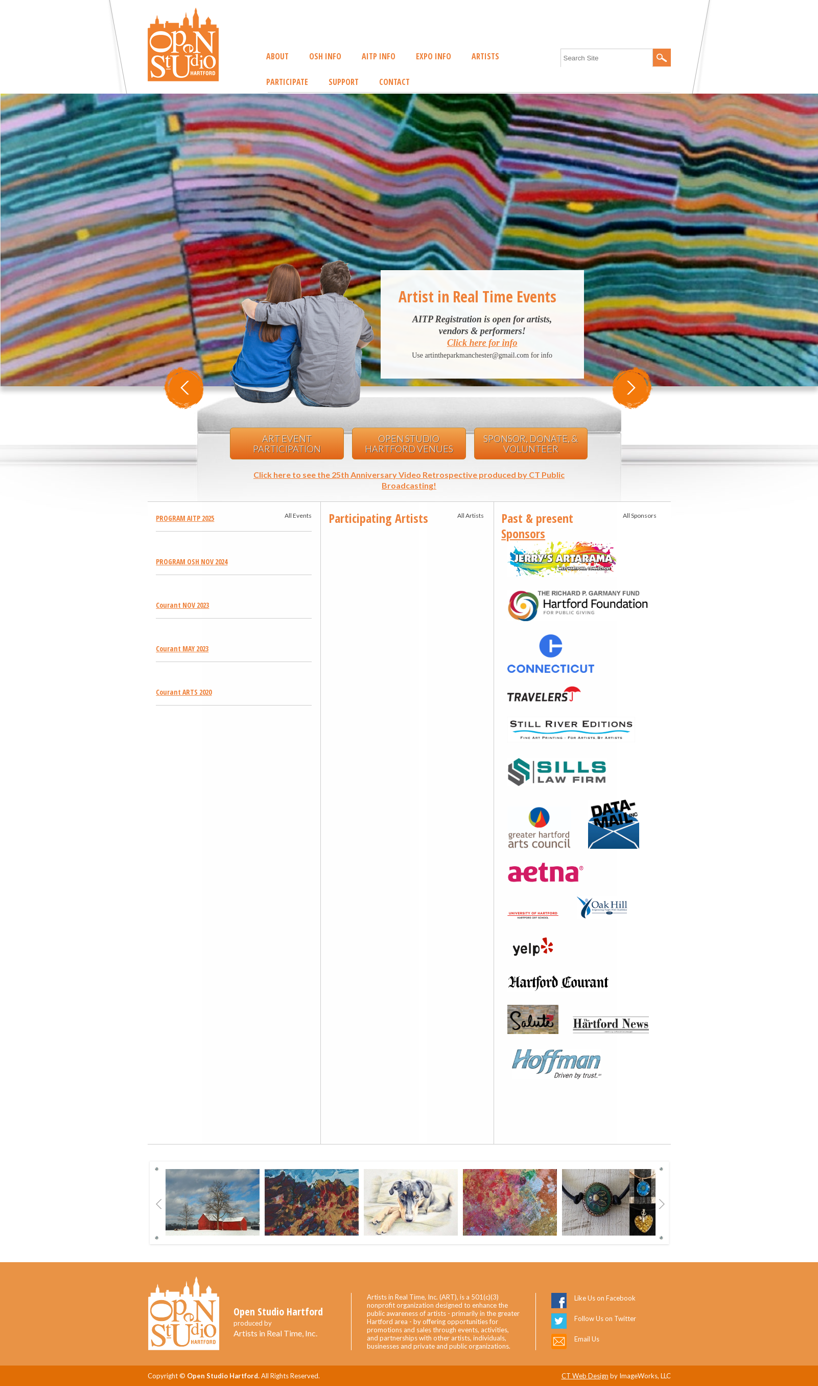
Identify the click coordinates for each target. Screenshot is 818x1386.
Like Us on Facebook (605, 1298)
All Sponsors (640, 515)
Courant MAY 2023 (182, 648)
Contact (394, 81)
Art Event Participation (287, 443)
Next (662, 1204)
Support (344, 81)
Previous (159, 1204)
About (277, 56)
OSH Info (325, 56)
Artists (485, 56)
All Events (298, 515)
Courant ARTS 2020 (184, 692)
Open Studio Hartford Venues (409, 443)
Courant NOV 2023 (182, 605)
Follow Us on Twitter (605, 1318)
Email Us (586, 1339)
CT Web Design (585, 1376)
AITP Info (378, 56)
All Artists (470, 515)
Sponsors (523, 533)
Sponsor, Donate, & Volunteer (530, 443)
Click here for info (482, 343)
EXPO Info (433, 56)
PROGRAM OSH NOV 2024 (191, 561)
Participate (287, 81)
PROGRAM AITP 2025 (185, 518)
